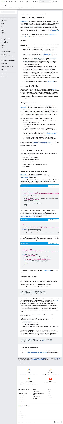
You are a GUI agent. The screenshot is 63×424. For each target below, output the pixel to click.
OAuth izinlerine (47, 270)
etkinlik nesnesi (55, 30)
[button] (8, 20)
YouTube (49, 397)
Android (19, 409)
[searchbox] (8, 12)
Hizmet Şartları (21, 401)
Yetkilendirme (30, 26)
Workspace (10, 1)
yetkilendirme (34, 113)
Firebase (19, 412)
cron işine (54, 89)
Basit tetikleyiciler (24, 21)
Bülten (49, 393)
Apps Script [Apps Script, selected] (28, 1)
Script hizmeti (23, 174)
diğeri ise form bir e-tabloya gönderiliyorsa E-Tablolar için (40, 135)
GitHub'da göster (53, 185)
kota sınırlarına (51, 81)
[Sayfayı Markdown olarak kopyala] (44, 17)
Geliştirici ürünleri (21, 395)
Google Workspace (29, 14)
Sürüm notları (20, 397)
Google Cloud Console (37, 396)
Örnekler (27, 8)
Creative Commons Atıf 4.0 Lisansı (40, 358)
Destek (32, 8)
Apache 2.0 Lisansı (57, 358)
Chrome (19, 411)
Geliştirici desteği (21, 399)
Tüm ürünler (35, 1)
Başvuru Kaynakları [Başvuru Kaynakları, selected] (19, 8)
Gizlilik (23, 422)
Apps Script (4, 5)
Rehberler (11, 8)
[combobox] (45, 1)
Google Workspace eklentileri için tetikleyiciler (37, 352)
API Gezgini (35, 398)
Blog (49, 391)
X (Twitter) (50, 395)
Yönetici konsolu (36, 391)
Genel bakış (3, 8)
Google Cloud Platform (22, 414)
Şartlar (19, 422)
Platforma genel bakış (22, 393)
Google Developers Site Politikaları (38, 359)
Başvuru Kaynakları (43, 14)
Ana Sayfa (22, 1)
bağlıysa (56, 300)
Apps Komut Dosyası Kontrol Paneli (38, 394)
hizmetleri (40, 26)
